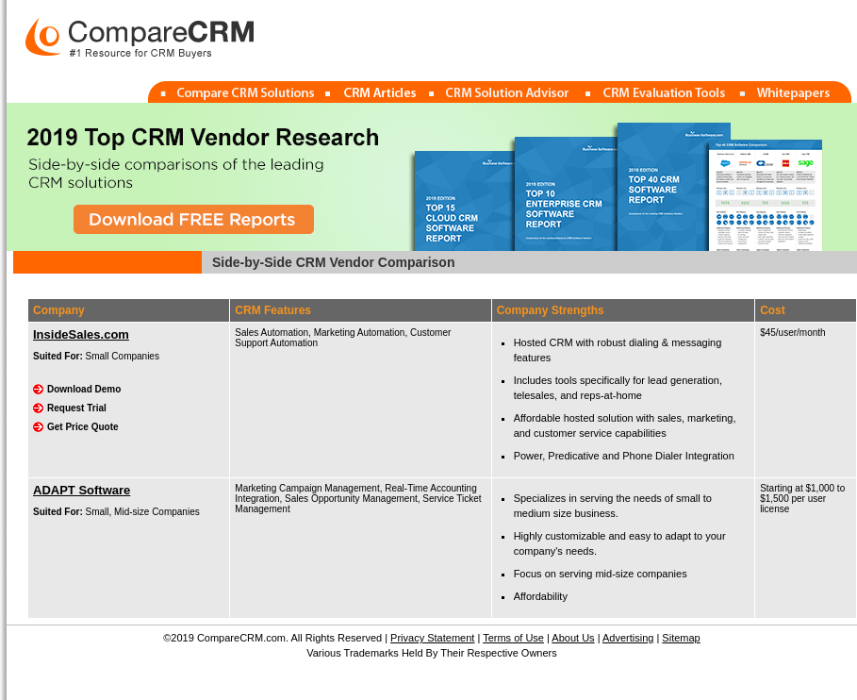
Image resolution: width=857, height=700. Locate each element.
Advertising (627, 637)
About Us (573, 637)
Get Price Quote (83, 427)
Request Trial (77, 408)
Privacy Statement (432, 637)
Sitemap (681, 637)
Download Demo (84, 389)
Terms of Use (513, 637)
